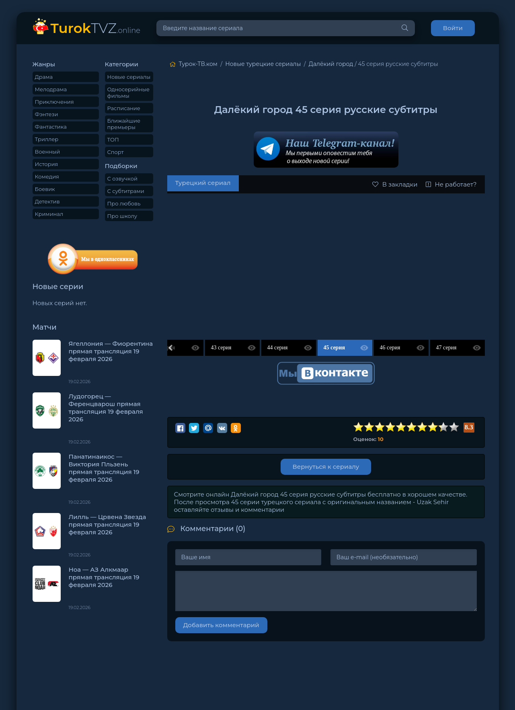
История (46, 164)
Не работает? (451, 184)
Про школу (122, 216)
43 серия (221, 348)
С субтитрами (125, 191)
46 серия (390, 348)
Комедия (47, 176)
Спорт (115, 152)
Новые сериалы (129, 77)
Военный (47, 151)
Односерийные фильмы (128, 92)
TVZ (96, 28)
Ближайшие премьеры (124, 123)
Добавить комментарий (221, 625)
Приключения (54, 101)
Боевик (45, 189)
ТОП (113, 139)
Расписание (123, 108)
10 (454, 427)
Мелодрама (51, 89)
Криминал (49, 214)
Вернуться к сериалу (326, 466)
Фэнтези (46, 114)
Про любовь (124, 203)
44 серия (277, 348)
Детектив (47, 201)
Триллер (47, 139)
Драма (44, 77)
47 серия (446, 348)
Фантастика (51, 126)
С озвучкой (122, 178)
